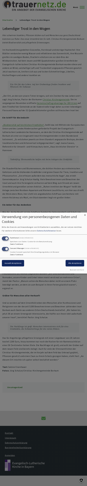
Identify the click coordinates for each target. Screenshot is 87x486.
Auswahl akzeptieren (13, 263)
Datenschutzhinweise (46, 230)
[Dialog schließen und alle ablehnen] (85, 214)
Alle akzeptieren (74, 263)
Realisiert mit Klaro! (77, 270)
